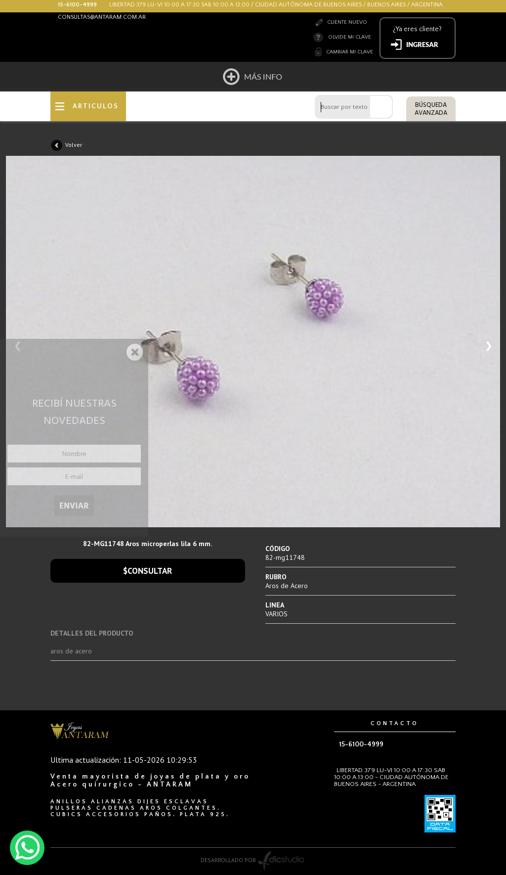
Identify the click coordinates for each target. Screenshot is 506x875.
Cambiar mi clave (349, 52)
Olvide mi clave (349, 37)
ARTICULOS (96, 106)
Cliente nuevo (347, 22)
